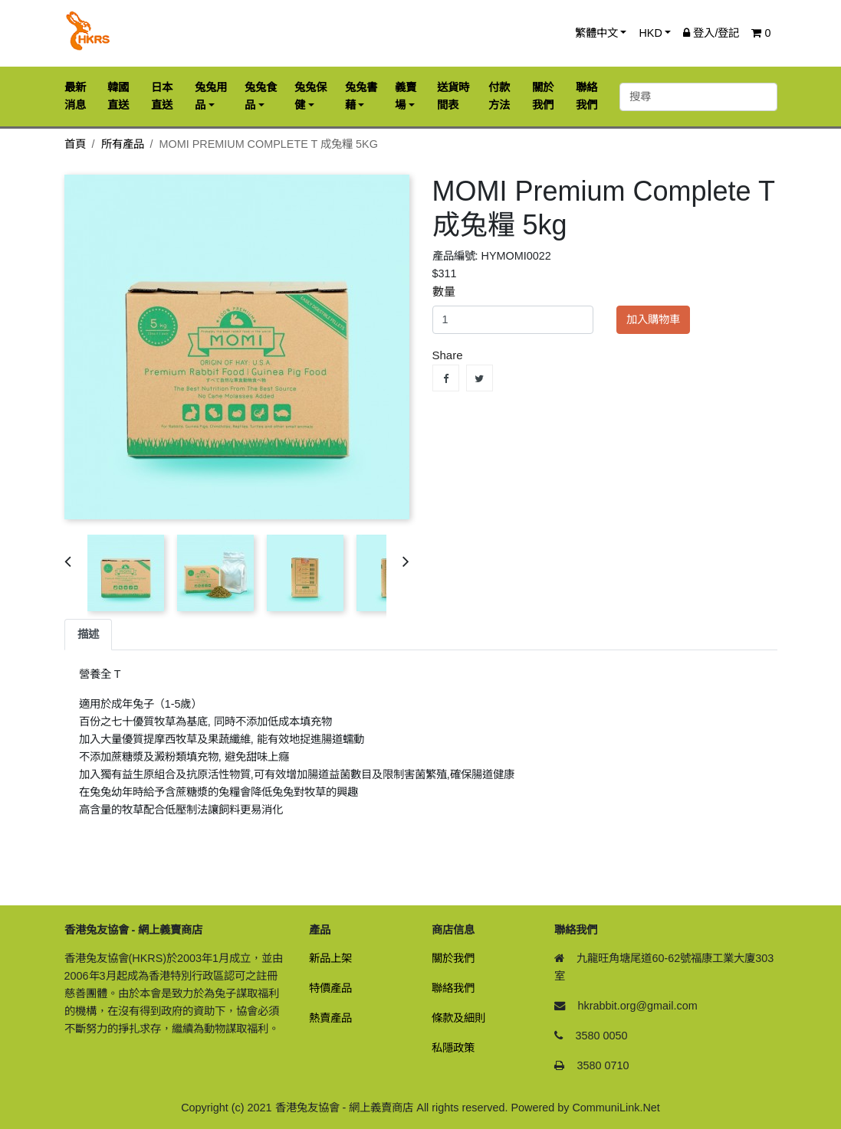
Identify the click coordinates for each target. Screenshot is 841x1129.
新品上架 (330, 958)
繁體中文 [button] (596, 33)
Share (445, 378)
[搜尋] (698, 97)
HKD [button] (650, 33)
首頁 (75, 144)
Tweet (479, 378)
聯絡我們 (453, 988)
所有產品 (122, 144)
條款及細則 (458, 1018)
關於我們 (453, 958)
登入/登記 (711, 33)
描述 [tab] (88, 634)
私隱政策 (453, 1048)
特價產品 (330, 988)
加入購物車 (653, 319)
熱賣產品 (330, 1018)
